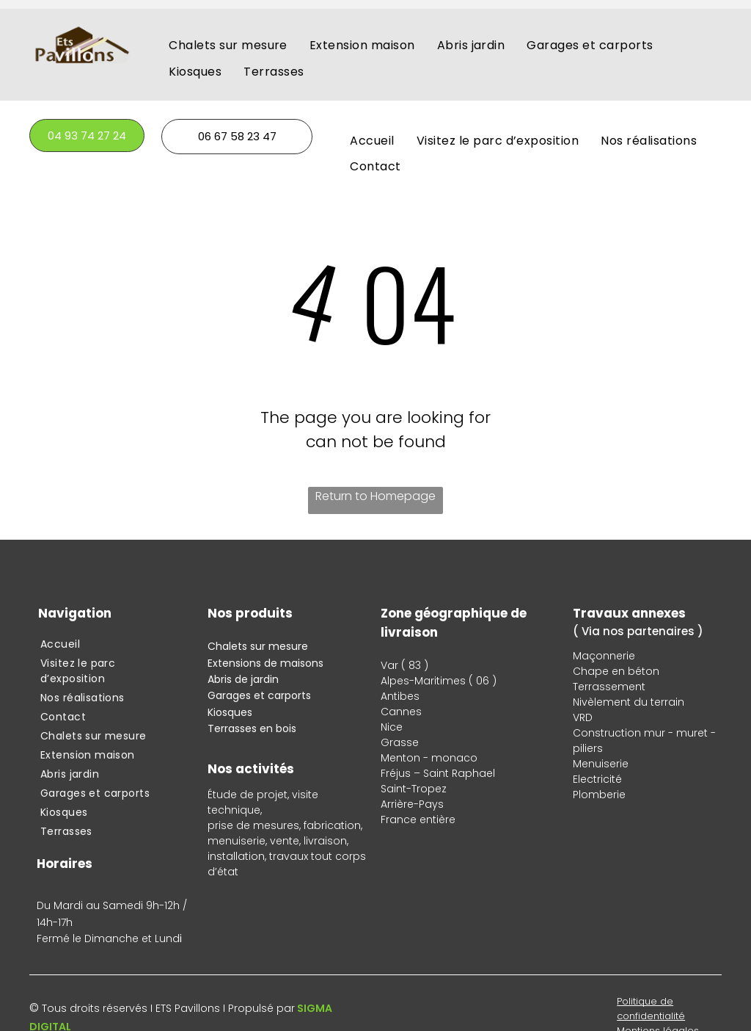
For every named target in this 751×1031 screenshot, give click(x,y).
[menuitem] (228, 45)
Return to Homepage (375, 496)
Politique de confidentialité (651, 1008)
